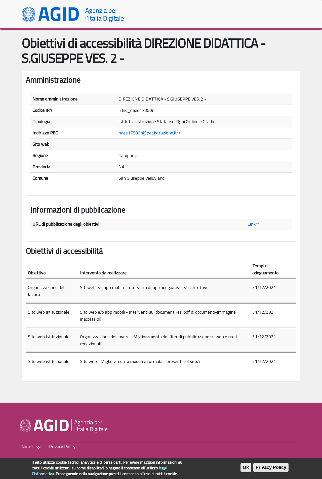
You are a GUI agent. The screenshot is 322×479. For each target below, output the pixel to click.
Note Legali (33, 446)
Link (253, 224)
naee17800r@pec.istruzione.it (149, 132)
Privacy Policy (62, 446)
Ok (246, 469)
